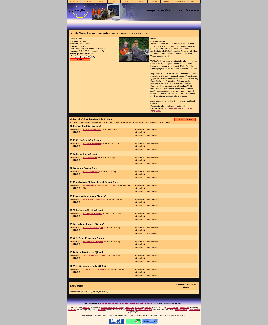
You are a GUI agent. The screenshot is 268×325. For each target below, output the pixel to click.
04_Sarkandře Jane (91, 172)
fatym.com (139, 308)
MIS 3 (127, 1)
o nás (194, 1)
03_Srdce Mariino (90, 158)
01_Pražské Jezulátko (92, 129)
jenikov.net (72, 310)
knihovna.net (184, 308)
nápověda (180, 1)
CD (165, 108)
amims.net (86, 308)
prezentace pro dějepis (143, 310)
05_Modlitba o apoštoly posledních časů (99, 185)
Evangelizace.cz (181, 310)
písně (186, 108)
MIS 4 (140, 1)
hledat (167, 1)
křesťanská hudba (175, 108)
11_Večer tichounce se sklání (95, 269)
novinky (87, 1)
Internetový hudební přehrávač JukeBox (119, 303)
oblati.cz (148, 308)
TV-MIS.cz (74, 1)
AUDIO (154, 1)
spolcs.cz (101, 310)
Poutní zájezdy (194, 310)
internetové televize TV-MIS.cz (112, 308)
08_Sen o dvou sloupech (93, 227)
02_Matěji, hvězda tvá (92, 143)
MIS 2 (114, 1)
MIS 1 (100, 1)
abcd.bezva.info (172, 308)
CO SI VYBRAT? (185, 119)
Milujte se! (145, 303)
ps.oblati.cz (130, 310)
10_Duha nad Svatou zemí (94, 255)
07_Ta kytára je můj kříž (92, 213)
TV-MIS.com (129, 308)
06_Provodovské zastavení (94, 199)
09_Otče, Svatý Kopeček (93, 241)
